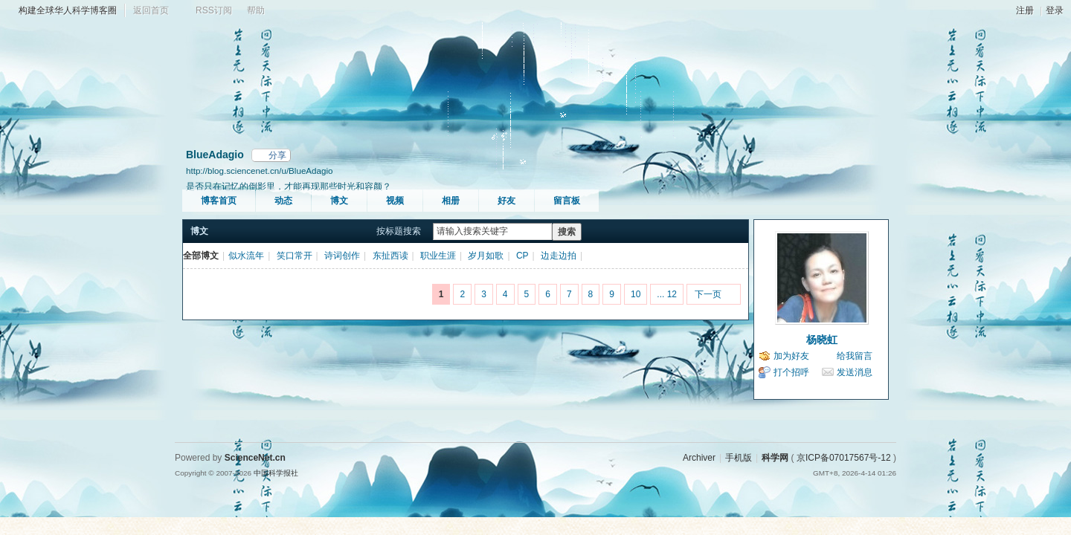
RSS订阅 (214, 10)
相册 (451, 200)
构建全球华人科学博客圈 (68, 10)
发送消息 (854, 372)
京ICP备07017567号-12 (844, 458)
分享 (277, 155)
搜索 (567, 232)
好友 (506, 200)
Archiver (699, 458)
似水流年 (246, 255)
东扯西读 (390, 255)
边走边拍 (558, 255)
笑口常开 (294, 255)
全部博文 (201, 255)
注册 (1025, 10)
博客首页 (219, 200)
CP (522, 255)
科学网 (775, 458)
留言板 (566, 200)
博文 (339, 200)
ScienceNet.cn (255, 458)
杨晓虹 (821, 340)
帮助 (256, 10)
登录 (1055, 10)
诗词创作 (342, 255)
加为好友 (791, 356)
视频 (395, 200)
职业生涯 (438, 255)
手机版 (738, 458)
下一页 (708, 294)
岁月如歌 (486, 255)
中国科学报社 (276, 473)
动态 (283, 200)
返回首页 (151, 10)
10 (635, 294)
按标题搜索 (398, 231)
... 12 (667, 294)
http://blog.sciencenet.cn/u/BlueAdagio (259, 170)
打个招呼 (791, 372)
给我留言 (854, 356)
